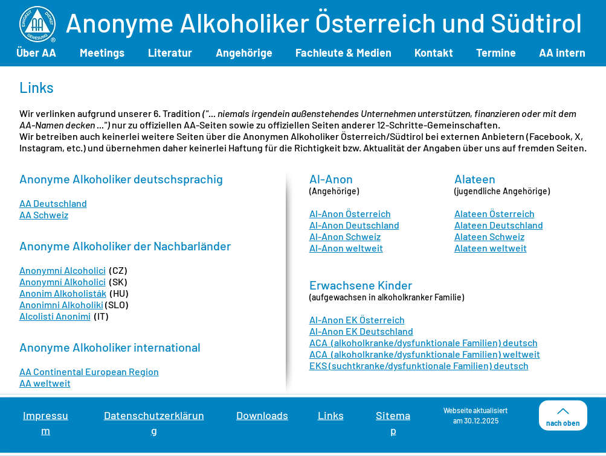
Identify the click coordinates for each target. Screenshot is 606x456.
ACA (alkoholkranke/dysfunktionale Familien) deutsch (423, 342)
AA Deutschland (53, 203)
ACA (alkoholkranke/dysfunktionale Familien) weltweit (424, 353)
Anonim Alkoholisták (62, 293)
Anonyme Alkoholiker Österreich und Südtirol (323, 22)
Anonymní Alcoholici (62, 270)
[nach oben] (563, 416)
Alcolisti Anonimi (55, 315)
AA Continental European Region (89, 371)
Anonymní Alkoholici (62, 281)
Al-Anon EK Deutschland (361, 331)
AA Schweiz (43, 214)
